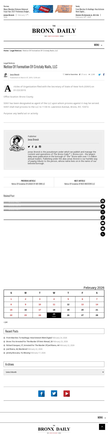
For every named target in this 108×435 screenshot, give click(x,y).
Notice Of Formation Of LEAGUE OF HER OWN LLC (28, 183)
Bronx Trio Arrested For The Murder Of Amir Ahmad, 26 (29, 341)
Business (6, 6)
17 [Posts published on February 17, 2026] (40, 310)
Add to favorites (71, 74)
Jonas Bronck (9, 15)
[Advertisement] (21, 34)
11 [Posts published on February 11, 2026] (54, 304)
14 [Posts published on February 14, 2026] (97, 304)
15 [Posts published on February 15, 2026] (11, 310)
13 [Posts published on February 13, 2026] (82, 304)
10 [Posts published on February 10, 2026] (40, 304)
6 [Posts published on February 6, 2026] (82, 299)
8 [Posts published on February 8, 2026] (11, 304)
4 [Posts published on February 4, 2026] (54, 299)
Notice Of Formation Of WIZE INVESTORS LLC (80, 183)
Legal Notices (15, 50)
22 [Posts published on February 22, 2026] (11, 315)
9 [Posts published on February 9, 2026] (25, 304)
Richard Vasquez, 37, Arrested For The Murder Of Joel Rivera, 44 (32, 345)
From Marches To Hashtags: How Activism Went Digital (29, 338)
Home (6, 50)
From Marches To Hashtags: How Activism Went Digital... (90, 10)
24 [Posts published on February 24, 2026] (40, 315)
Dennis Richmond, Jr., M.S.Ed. (87, 15)
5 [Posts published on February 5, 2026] (68, 299)
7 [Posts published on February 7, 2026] (96, 299)
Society (78, 6)
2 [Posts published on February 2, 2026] (25, 299)
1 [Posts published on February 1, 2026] (11, 299)
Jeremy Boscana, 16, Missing (18, 353)
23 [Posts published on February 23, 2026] (25, 315)
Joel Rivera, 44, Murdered (16, 349)
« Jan (6, 322)
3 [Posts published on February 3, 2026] (39, 299)
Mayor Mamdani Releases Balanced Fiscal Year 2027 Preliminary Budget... (17, 10)
